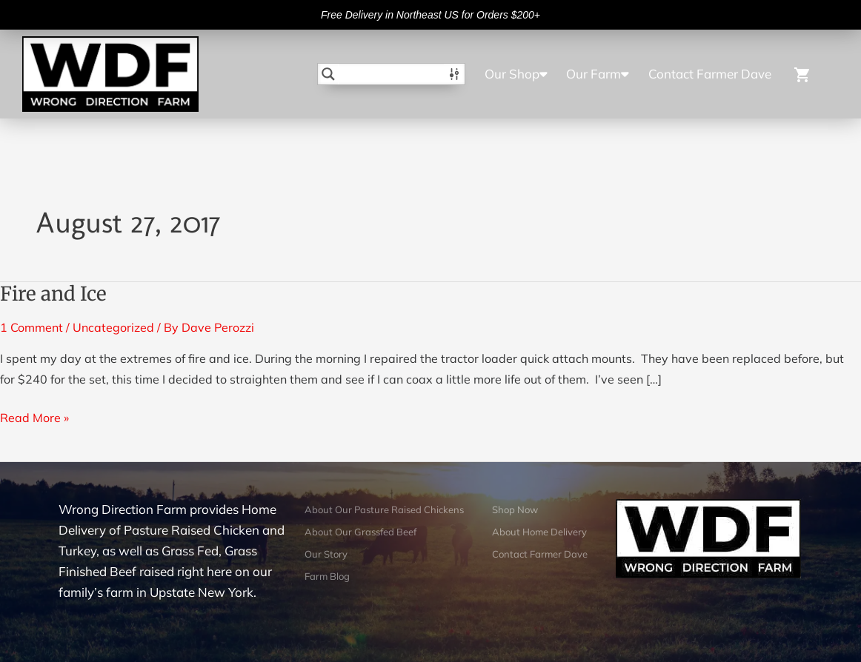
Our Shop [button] (516, 73)
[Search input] (392, 74)
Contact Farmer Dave (709, 73)
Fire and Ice (53, 293)
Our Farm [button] (597, 73)
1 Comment (31, 327)
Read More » (34, 416)
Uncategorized (113, 327)
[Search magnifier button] (328, 74)
